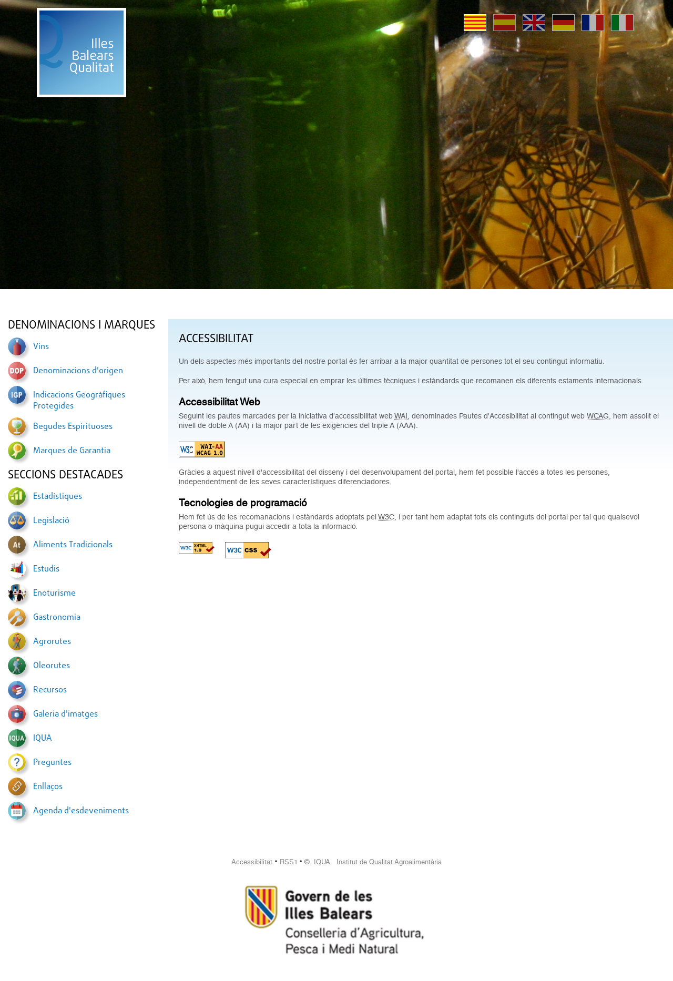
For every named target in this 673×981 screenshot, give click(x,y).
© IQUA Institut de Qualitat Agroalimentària (373, 862)
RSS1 (289, 862)
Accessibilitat (251, 862)
